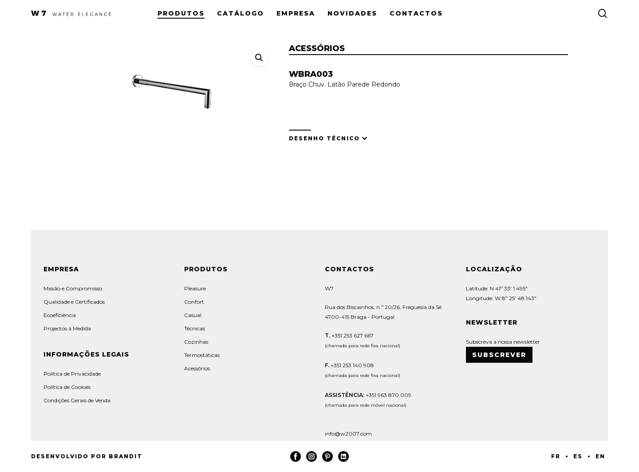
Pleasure (195, 288)
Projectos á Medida (67, 328)
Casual (192, 315)
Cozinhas (196, 341)
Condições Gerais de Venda (76, 400)
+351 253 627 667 (352, 335)
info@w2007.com (348, 433)
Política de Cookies (67, 387)
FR (555, 456)
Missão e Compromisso (72, 288)
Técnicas (194, 328)
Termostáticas (202, 355)
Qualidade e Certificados (74, 301)
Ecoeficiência (59, 315)
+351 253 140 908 (352, 365)
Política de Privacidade (72, 373)
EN (600, 456)
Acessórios (197, 368)
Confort (194, 301)
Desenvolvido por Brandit (86, 456)
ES (578, 456)
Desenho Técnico (324, 138)
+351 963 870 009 (388, 395)
